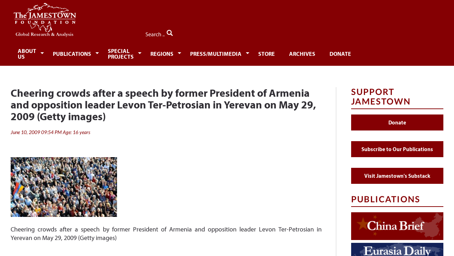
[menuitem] (34, 52)
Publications (85, 52)
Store (319, 52)
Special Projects (150, 52)
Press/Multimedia (265, 52)
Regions (207, 52)
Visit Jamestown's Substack (397, 172)
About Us (33, 52)
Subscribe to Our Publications (397, 145)
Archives (357, 52)
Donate (399, 52)
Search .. (428, 32)
